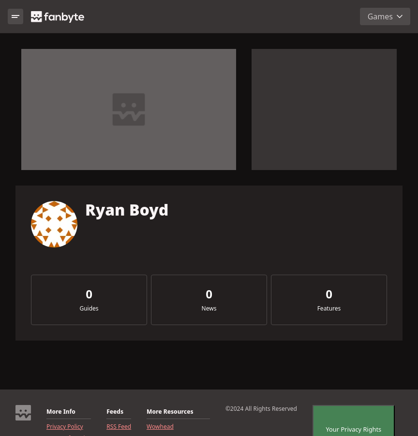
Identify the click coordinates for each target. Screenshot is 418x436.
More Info (60, 412)
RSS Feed (118, 427)
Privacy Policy (64, 427)
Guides (88, 308)
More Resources (170, 412)
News (209, 308)
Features (329, 308)
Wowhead (160, 427)
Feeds (114, 412)
